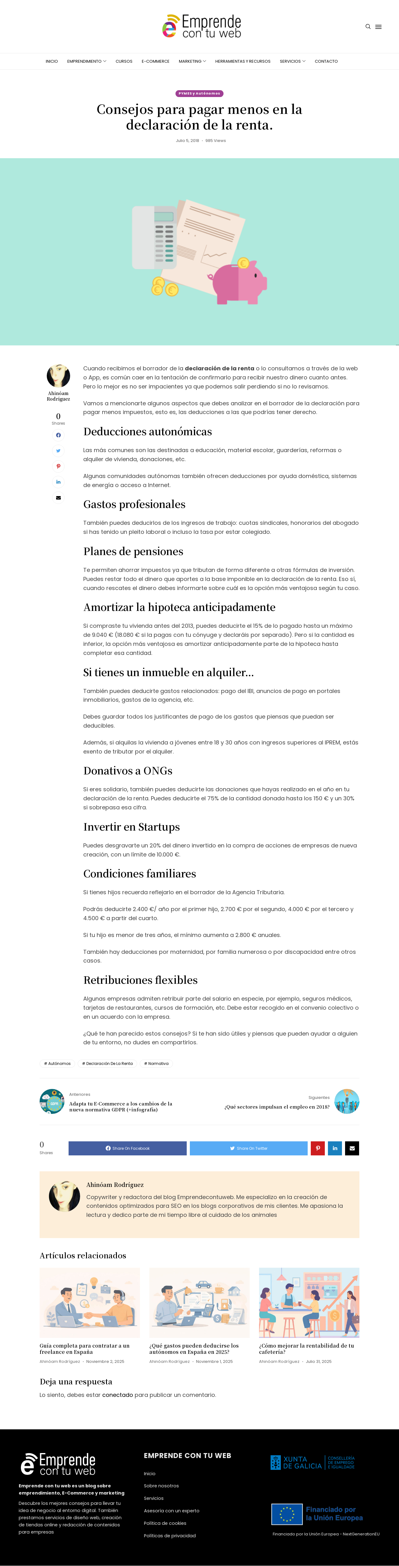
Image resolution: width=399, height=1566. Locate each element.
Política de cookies (165, 1523)
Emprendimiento (84, 62)
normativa (158, 1063)
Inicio (52, 62)
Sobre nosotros (161, 1486)
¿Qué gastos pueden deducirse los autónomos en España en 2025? (194, 1349)
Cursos (124, 62)
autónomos (59, 1063)
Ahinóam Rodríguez (58, 396)
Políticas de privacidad (170, 1536)
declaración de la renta (109, 1063)
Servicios (290, 62)
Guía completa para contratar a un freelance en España (85, 1349)
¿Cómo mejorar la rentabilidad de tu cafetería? (306, 1349)
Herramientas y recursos (243, 62)
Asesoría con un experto (172, 1511)
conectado (117, 1395)
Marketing (190, 62)
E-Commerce (156, 62)
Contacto (326, 62)
